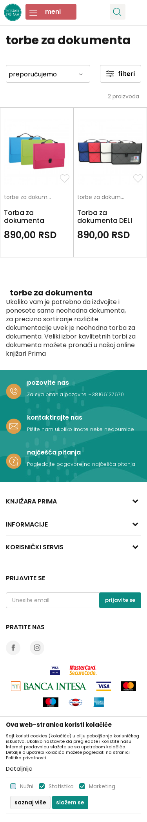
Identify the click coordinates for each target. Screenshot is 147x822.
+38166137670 (106, 394)
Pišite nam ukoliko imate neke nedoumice (80, 429)
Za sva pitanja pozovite (57, 394)
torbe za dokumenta (29, 197)
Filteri (120, 73)
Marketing (102, 786)
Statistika (61, 786)
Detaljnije (19, 768)
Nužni (26, 786)
